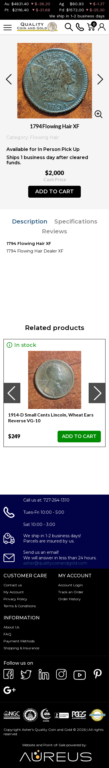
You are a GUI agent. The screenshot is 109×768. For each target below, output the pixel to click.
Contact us (12, 585)
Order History (69, 599)
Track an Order (70, 592)
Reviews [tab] (54, 231)
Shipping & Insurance (21, 648)
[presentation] (11, 393)
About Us (11, 627)
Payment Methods (19, 641)
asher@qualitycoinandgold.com (55, 563)
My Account (13, 592)
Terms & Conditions (19, 606)
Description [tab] (29, 221)
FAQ (7, 634)
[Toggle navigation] (7, 27)
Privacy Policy (15, 599)
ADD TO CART (54, 191)
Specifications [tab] (75, 221)
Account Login (70, 585)
